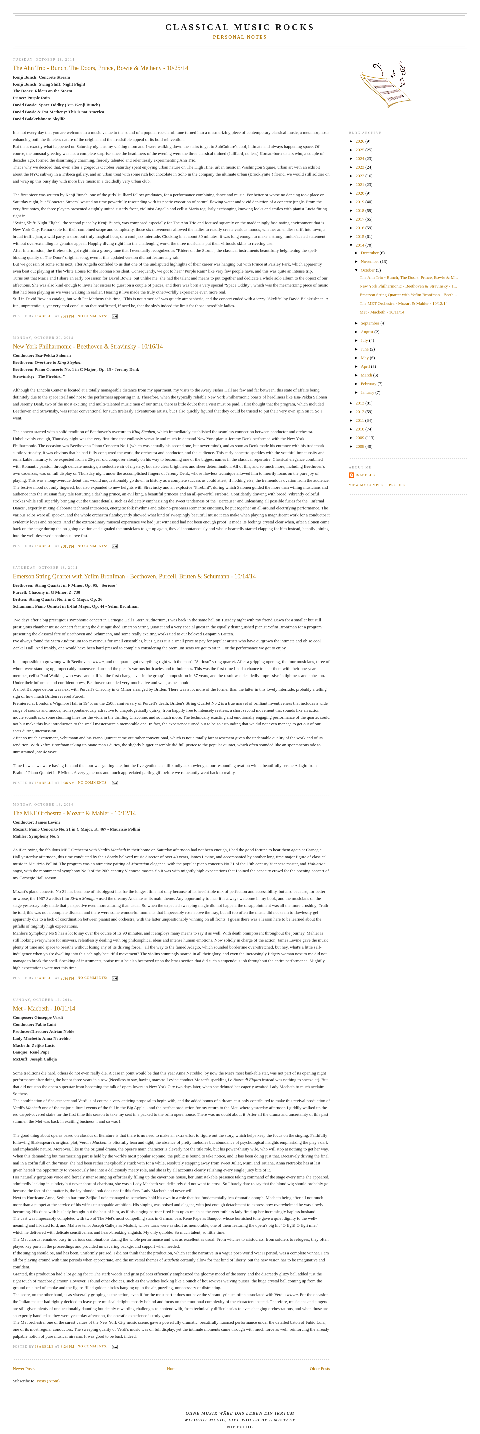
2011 (360, 420)
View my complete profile (377, 485)
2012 (360, 411)
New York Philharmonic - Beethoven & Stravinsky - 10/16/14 (88, 346)
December (370, 252)
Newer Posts (23, 1368)
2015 (360, 236)
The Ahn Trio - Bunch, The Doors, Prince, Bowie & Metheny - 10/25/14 (100, 68)
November (370, 261)
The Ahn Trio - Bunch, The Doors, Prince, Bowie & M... (409, 277)
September (370, 323)
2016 (360, 227)
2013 (360, 402)
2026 (360, 141)
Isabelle (365, 475)
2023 (360, 167)
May (365, 357)
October (368, 270)
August (367, 331)
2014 (360, 245)
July (365, 340)
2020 (360, 193)
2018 (360, 210)
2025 (360, 149)
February (369, 383)
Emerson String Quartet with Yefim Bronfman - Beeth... (408, 294)
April (366, 366)
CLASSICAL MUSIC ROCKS (240, 27)
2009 (360, 437)
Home (172, 1368)
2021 (360, 184)
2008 (360, 446)
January (368, 392)
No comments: (93, 316)
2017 (360, 219)
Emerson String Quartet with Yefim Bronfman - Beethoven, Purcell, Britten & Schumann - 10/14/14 (134, 576)
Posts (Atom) (48, 1380)
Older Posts (320, 1368)
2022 (360, 175)
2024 (360, 158)
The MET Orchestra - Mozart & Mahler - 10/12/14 (74, 813)
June (365, 349)
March (367, 374)
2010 (360, 428)
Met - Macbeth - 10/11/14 (44, 1008)
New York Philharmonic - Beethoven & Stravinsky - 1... (408, 286)
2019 (360, 201)
